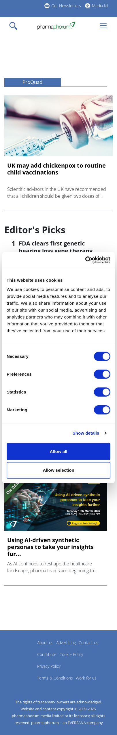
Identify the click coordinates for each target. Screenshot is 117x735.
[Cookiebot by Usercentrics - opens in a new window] (85, 260)
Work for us (86, 678)
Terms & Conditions (55, 678)
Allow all (58, 451)
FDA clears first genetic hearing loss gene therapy (56, 247)
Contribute (46, 654)
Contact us (88, 642)
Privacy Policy (49, 666)
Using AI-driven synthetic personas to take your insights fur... (50, 547)
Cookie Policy (71, 654)
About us (45, 642)
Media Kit (100, 5)
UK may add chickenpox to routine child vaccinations (56, 169)
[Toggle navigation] (15, 25)
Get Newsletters (66, 5)
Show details (86, 433)
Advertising (66, 642)
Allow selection (58, 470)
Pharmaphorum (20, 651)
